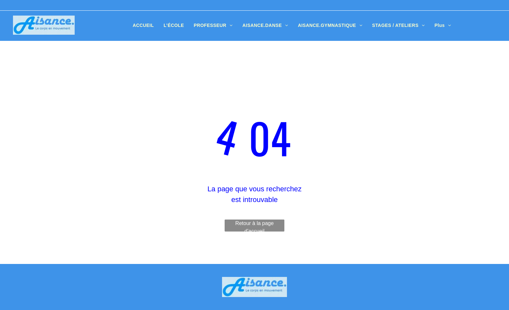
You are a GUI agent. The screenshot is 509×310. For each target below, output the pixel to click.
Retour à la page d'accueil (254, 226)
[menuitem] (143, 25)
